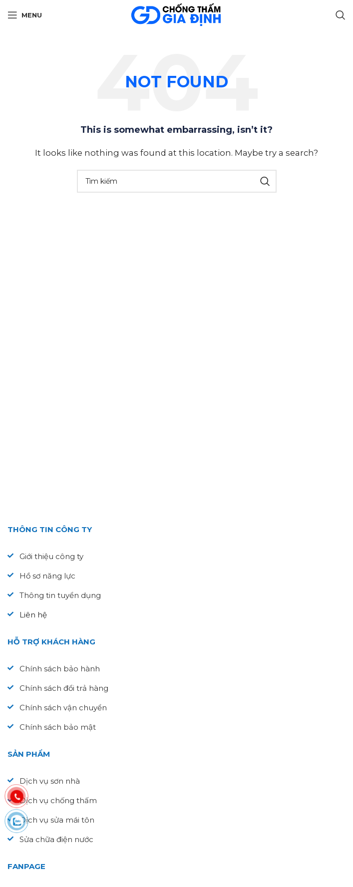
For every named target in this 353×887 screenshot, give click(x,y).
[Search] (341, 15)
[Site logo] (176, 14)
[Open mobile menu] (24, 15)
